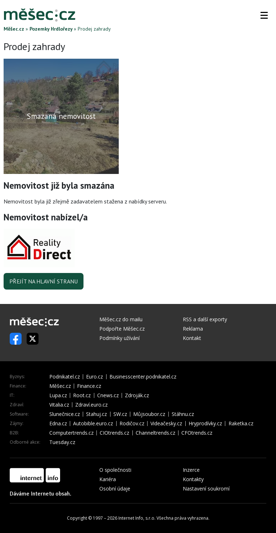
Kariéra (107, 479)
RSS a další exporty (205, 319)
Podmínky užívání (119, 338)
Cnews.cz (108, 395)
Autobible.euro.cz (93, 423)
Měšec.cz (14, 29)
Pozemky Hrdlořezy (51, 29)
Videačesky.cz (166, 423)
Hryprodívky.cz (205, 423)
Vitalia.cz (59, 404)
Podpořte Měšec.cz (122, 328)
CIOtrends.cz (114, 432)
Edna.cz (58, 423)
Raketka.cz (241, 423)
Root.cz (82, 395)
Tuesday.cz (62, 442)
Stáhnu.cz (183, 414)
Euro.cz (94, 376)
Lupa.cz (58, 395)
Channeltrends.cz (155, 432)
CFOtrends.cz (196, 432)
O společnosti (115, 469)
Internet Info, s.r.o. (136, 518)
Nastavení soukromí (206, 488)
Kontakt (192, 338)
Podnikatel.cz (64, 376)
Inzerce (191, 469)
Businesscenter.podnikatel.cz (142, 376)
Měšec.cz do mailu (120, 319)
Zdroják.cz (137, 395)
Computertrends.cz (71, 432)
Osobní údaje (114, 488)
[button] (264, 15)
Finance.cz (89, 386)
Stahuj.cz (96, 414)
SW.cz (120, 414)
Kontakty (193, 479)
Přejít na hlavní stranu (43, 281)
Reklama (193, 328)
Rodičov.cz (131, 423)
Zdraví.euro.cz (91, 404)
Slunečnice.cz (64, 414)
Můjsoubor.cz (149, 414)
